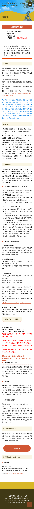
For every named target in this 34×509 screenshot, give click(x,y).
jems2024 (15, 473)
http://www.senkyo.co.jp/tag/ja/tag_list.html (16, 303)
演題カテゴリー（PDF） (12, 319)
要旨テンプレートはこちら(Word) (13, 356)
